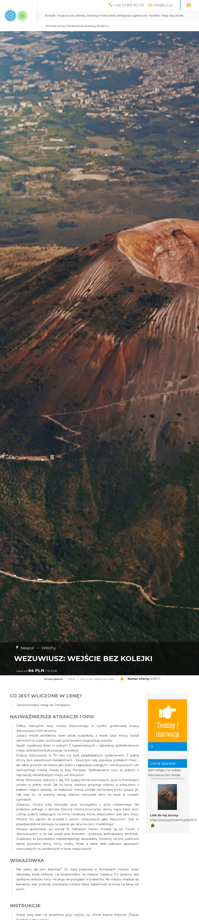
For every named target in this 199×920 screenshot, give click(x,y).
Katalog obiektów (170, 25)
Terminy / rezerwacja (167, 720)
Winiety (118, 15)
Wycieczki (110, 25)
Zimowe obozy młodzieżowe (137, 25)
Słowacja (130, 15)
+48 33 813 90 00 (129, 5)
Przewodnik (145, 15)
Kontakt (88, 15)
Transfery (89, 25)
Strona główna (53, 679)
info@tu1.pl (163, 5)
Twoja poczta (103, 15)
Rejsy (99, 25)
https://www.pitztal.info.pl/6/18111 (173, 820)
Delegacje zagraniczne (169, 15)
